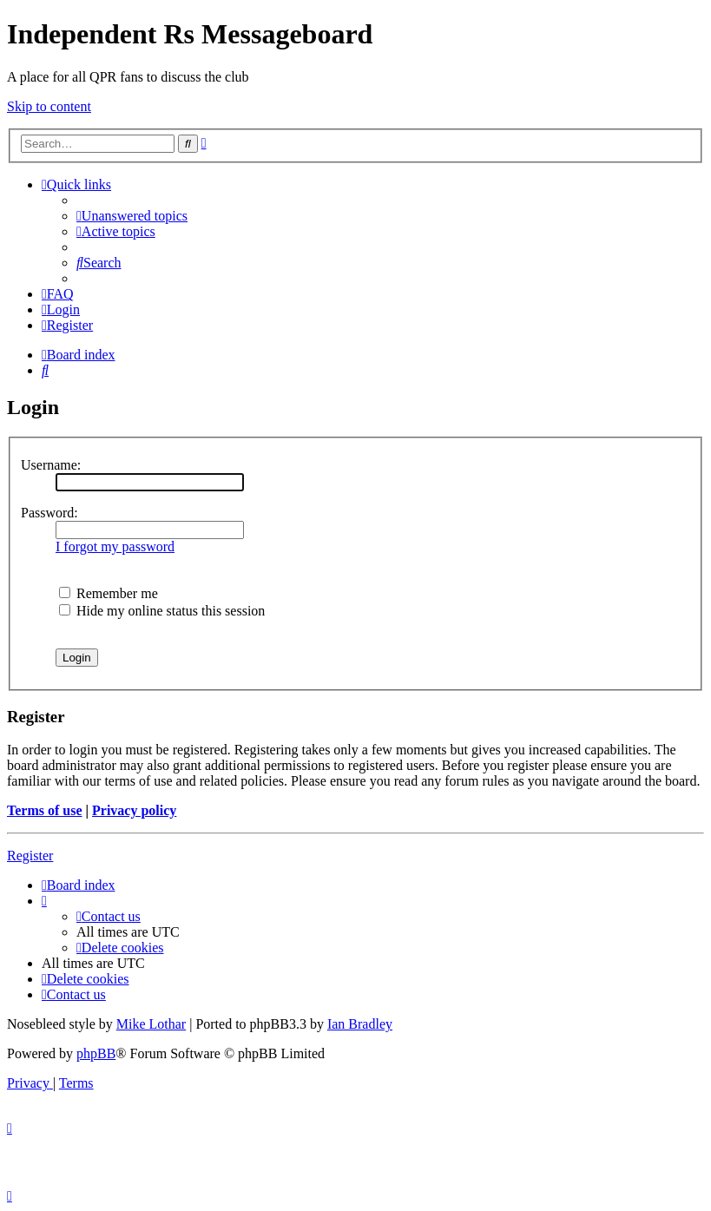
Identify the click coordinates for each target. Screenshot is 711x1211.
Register (30, 855)
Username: (51, 464)
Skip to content (49, 106)
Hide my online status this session (162, 610)
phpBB (95, 1053)
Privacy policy (134, 810)
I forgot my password (115, 546)
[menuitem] (132, 215)
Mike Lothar (151, 1024)
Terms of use (44, 810)
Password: (49, 512)
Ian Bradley (359, 1024)
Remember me (108, 593)
